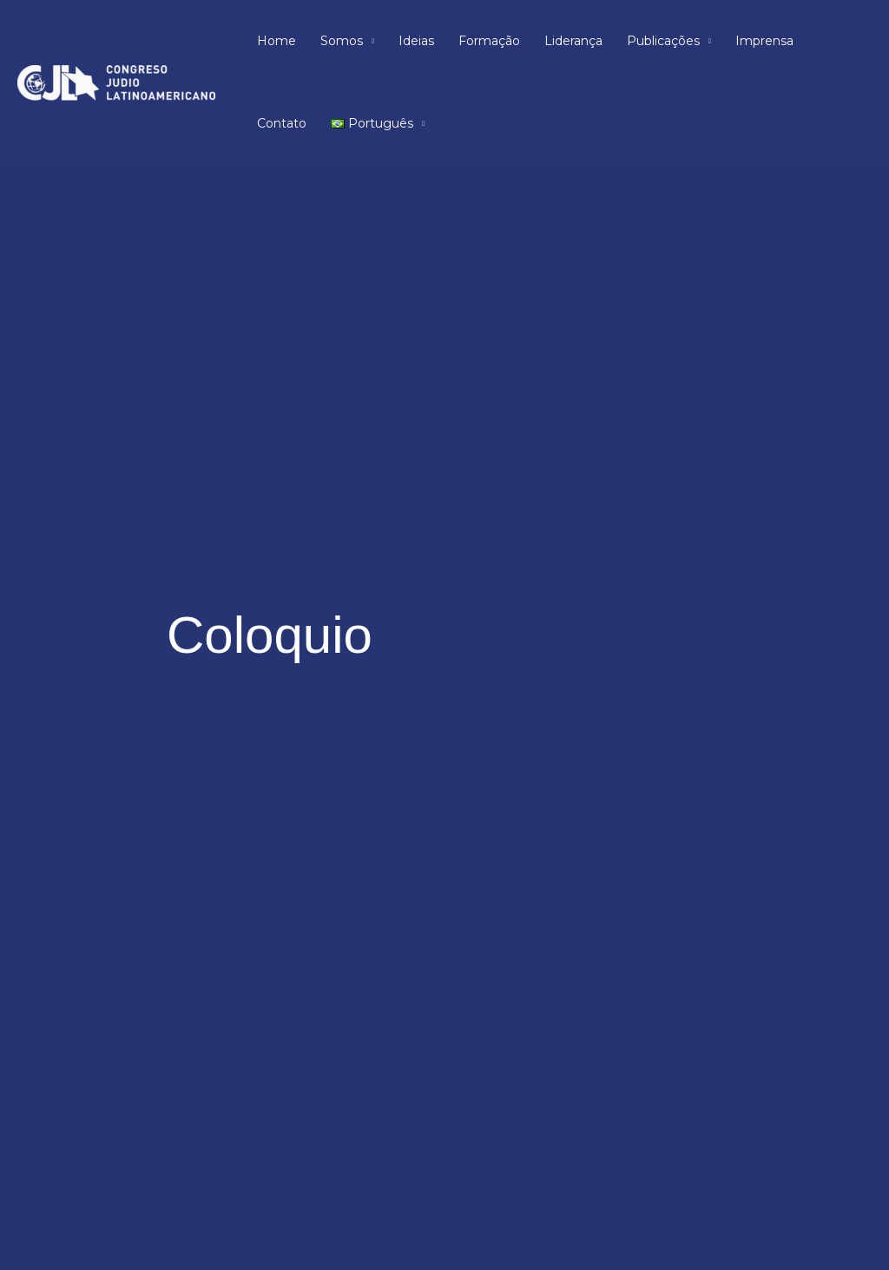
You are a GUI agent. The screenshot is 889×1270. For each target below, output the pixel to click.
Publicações (663, 41)
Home (276, 41)
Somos (341, 41)
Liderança (573, 41)
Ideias (416, 41)
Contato (281, 123)
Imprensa (764, 41)
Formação (489, 41)
